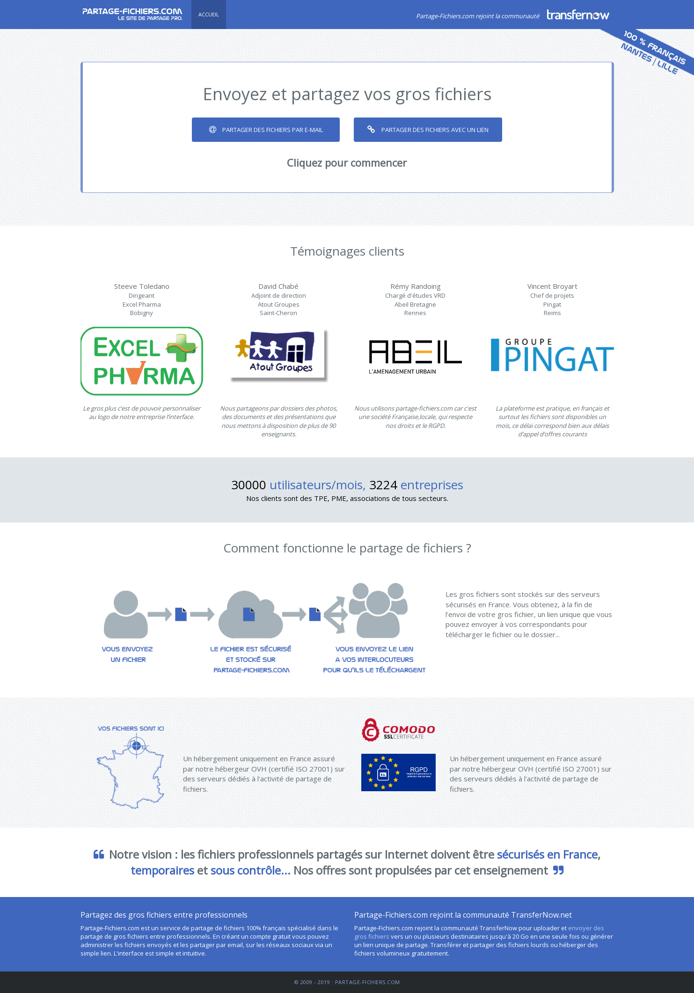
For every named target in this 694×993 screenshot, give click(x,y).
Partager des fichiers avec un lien (428, 129)
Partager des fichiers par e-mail (266, 129)
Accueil (208, 14)
